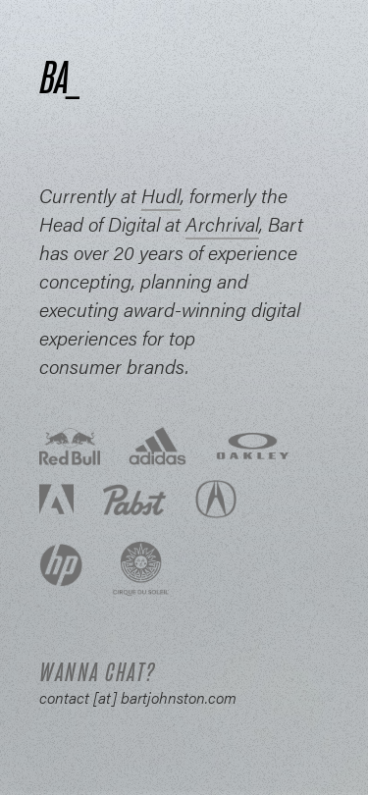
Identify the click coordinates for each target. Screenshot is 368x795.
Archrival (222, 223)
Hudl (161, 195)
